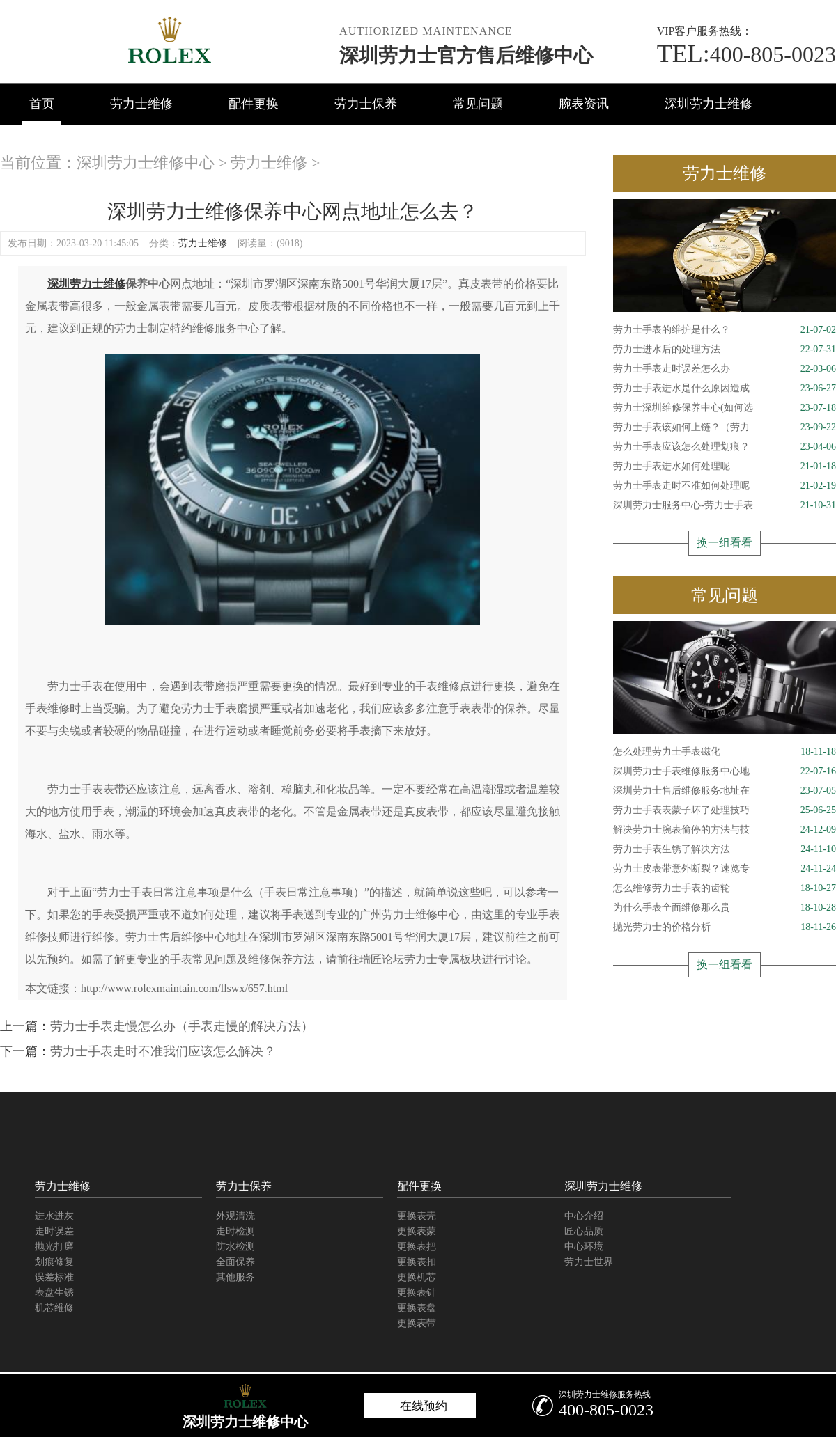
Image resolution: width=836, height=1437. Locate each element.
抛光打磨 (54, 1246)
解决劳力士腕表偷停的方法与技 (724, 830)
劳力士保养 (365, 104)
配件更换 (254, 104)
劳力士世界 (588, 1262)
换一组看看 (724, 543)
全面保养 (235, 1262)
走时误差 (54, 1231)
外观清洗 (235, 1216)
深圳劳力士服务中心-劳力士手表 (724, 505)
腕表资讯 (584, 104)
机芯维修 (54, 1308)
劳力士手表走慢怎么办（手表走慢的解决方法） (182, 1026)
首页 (41, 104)
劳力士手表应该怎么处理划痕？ (724, 447)
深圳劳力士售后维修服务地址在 (724, 791)
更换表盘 (416, 1308)
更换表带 (416, 1323)
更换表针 (416, 1292)
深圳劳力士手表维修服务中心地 (724, 771)
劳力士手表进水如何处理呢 (724, 466)
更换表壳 (416, 1216)
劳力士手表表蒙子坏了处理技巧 (724, 810)
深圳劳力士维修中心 (146, 162)
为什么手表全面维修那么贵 (724, 908)
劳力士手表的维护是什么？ (724, 330)
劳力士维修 (141, 104)
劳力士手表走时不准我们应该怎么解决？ (163, 1051)
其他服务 (235, 1277)
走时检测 (235, 1231)
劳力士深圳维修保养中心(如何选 (724, 408)
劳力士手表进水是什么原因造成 (724, 388)
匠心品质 (583, 1231)
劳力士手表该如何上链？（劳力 (724, 427)
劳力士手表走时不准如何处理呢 (724, 486)
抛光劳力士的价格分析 (724, 927)
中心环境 (583, 1246)
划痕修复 (54, 1262)
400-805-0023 (746, 54)
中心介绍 (583, 1216)
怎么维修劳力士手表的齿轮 (724, 888)
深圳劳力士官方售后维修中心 (466, 55)
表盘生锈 (54, 1292)
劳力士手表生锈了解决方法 (724, 849)
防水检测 (235, 1246)
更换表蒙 (416, 1231)
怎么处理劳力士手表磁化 (724, 752)
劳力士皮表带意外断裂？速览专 (724, 869)
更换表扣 (416, 1262)
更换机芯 (416, 1277)
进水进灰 (54, 1216)
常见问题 (478, 104)
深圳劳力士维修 (708, 104)
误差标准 (54, 1277)
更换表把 (416, 1246)
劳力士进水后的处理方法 (724, 349)
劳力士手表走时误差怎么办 (724, 369)
